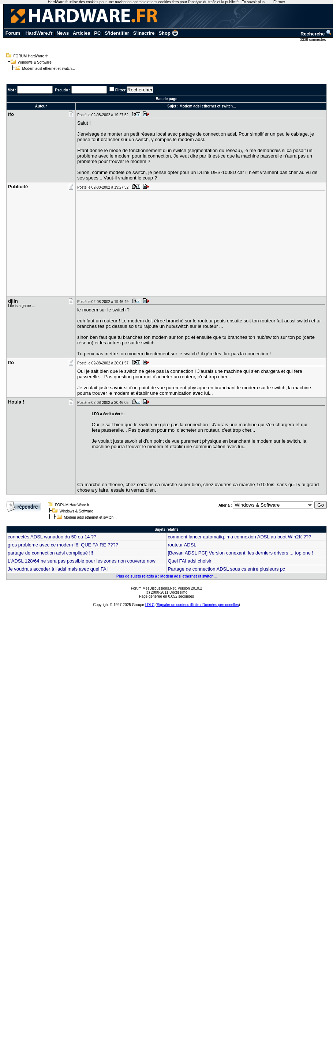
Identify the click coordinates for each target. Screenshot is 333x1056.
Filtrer (120, 90)
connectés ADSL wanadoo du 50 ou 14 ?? (52, 537)
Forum (12, 33)
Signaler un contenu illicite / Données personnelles (198, 605)
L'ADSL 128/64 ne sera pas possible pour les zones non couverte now (82, 561)
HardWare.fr (39, 33)
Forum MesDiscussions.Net (153, 588)
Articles (81, 33)
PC (97, 33)
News (62, 33)
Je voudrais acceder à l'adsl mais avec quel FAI (58, 569)
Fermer (279, 2)
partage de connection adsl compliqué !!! (50, 553)
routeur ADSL (182, 545)
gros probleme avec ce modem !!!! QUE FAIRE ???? (63, 545)
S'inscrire (144, 33)
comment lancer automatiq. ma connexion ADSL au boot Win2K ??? (239, 537)
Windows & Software (35, 62)
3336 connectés (313, 40)
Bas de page (166, 99)
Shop (168, 33)
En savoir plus (253, 2)
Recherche (316, 34)
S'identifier (117, 33)
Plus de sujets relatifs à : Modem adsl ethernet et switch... (166, 576)
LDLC (150, 605)
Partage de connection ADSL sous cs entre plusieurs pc (226, 569)
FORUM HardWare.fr (31, 56)
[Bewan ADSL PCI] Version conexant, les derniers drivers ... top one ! (240, 553)
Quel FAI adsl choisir (189, 561)
